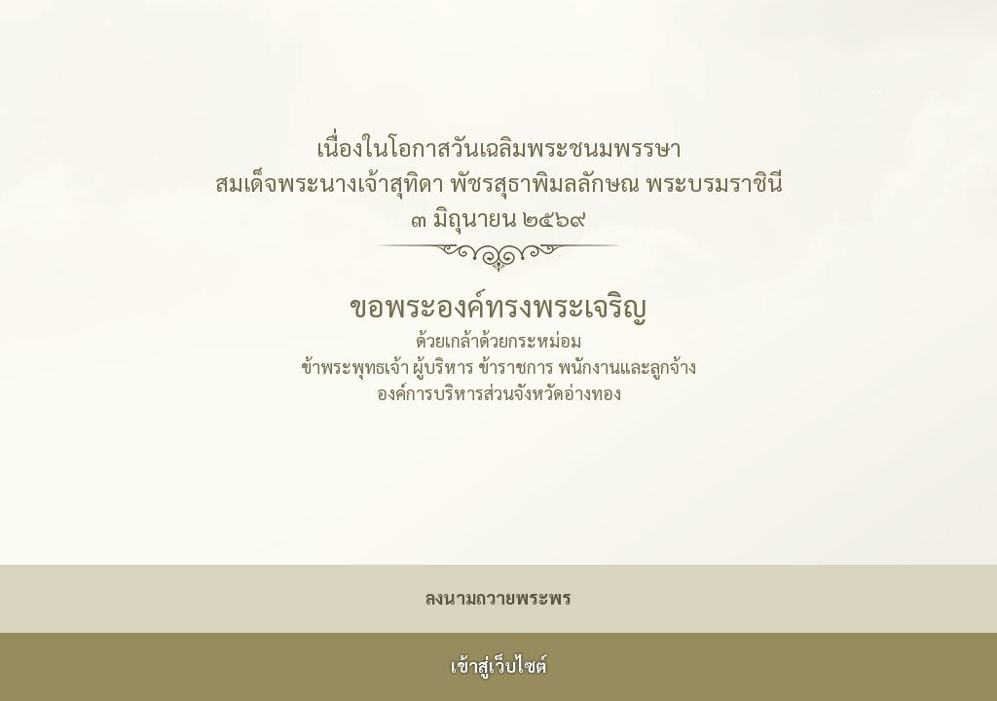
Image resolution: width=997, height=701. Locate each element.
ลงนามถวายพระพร (498, 597)
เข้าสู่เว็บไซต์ (498, 665)
